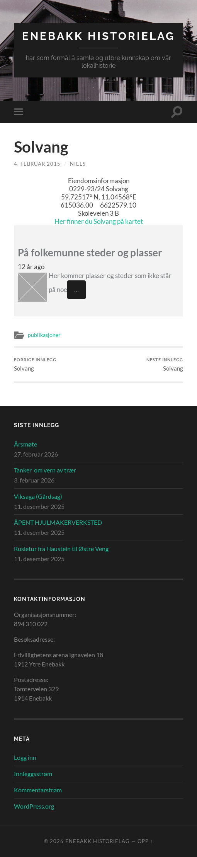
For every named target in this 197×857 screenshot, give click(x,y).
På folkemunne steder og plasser (90, 252)
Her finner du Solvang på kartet (98, 221)
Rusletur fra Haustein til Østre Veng (61, 548)
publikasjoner (44, 335)
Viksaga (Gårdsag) (38, 496)
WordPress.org (34, 806)
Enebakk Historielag (98, 36)
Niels (78, 164)
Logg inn (25, 757)
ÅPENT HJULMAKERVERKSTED (58, 522)
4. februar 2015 (37, 164)
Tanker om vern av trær (45, 470)
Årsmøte (25, 444)
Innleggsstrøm (33, 773)
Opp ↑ (145, 841)
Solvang (35, 364)
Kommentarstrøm (38, 789)
